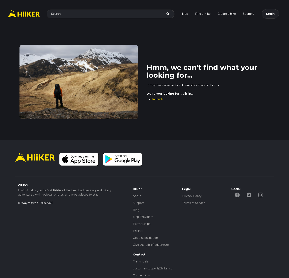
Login (270, 14)
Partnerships (141, 224)
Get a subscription (145, 238)
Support (248, 14)
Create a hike (227, 14)
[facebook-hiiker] (237, 194)
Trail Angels (140, 261)
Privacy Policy (191, 196)
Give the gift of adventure (151, 245)
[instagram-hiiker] (261, 194)
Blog (136, 210)
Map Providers (143, 217)
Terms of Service (193, 203)
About (137, 196)
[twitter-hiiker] (249, 194)
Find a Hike (203, 14)
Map (185, 14)
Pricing (138, 231)
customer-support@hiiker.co (152, 268)
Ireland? (157, 99)
